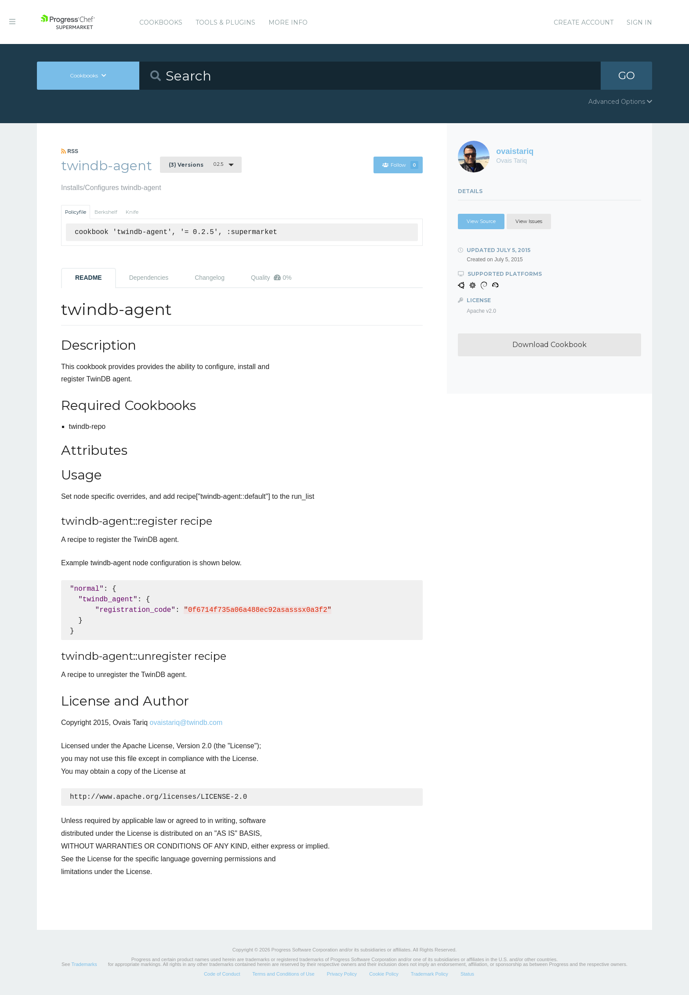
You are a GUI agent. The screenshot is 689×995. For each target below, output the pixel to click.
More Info (288, 22)
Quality (271, 277)
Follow (400, 165)
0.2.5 (196, 164)
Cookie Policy (384, 974)
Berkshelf (105, 212)
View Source (481, 221)
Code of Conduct (222, 974)
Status (467, 974)
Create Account (583, 22)
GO (626, 75)
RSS (69, 151)
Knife (132, 212)
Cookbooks (160, 22)
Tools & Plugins (225, 22)
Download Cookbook (549, 344)
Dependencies (149, 277)
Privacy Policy (342, 974)
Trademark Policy (429, 974)
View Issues (528, 221)
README (88, 277)
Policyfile (75, 212)
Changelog (210, 277)
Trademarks (84, 965)
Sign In (639, 22)
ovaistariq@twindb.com (186, 722)
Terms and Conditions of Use (283, 974)
